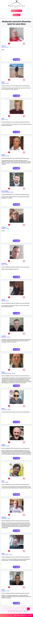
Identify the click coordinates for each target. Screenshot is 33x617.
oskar (3, 481)
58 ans (7, 300)
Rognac (3, 83)
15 (16, 611)
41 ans (5, 119)
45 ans (11, 192)
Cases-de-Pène (5, 554)
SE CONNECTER (16, 14)
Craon (3, 47)
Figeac (3, 482)
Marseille (4, 445)
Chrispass (4, 227)
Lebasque (4, 336)
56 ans (10, 554)
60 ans (8, 337)
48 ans (9, 409)
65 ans (8, 445)
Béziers (3, 300)
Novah (3, 408)
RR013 (3, 82)
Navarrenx (4, 337)
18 (24, 611)
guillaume (4, 517)
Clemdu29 (4, 263)
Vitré (3, 119)
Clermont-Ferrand (5, 192)
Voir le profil (16, 59)
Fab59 (3, 589)
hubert (3, 553)
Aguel (3, 118)
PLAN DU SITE (23, 615)
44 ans (8, 518)
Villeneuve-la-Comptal (6, 373)
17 (21, 611)
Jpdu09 (3, 444)
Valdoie (3, 156)
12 (8, 611)
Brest (3, 264)
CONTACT (29, 615)
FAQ (15, 615)
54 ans (7, 228)
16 (19, 611)
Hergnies (4, 590)
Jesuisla (3, 299)
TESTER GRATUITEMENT (16, 10)
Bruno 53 (4, 46)
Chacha (3, 372)
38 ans (6, 264)
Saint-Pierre (4, 409)
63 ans (7, 156)
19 (27, 611)
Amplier (3, 228)
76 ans (7, 83)
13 (11, 611)
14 (13, 611)
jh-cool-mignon (5, 191)
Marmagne (4, 518)
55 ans (6, 47)
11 (31, 608)
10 (28, 608)
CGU (18, 615)
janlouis (3, 154)
